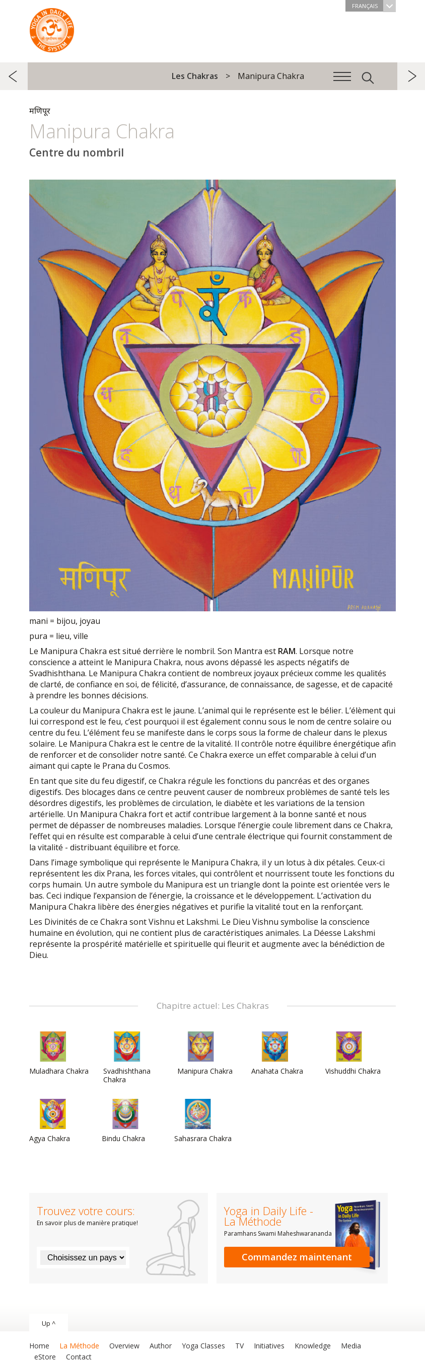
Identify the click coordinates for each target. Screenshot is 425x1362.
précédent (14, 76)
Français (374, 6)
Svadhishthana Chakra (127, 1057)
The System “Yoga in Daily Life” (52, 27)
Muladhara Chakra (59, 1053)
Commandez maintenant (297, 1257)
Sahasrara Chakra (203, 1121)
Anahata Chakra (277, 1053)
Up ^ (48, 1323)
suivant (411, 76)
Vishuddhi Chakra (353, 1053)
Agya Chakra (53, 1121)
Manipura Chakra (205, 1053)
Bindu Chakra (126, 1121)
